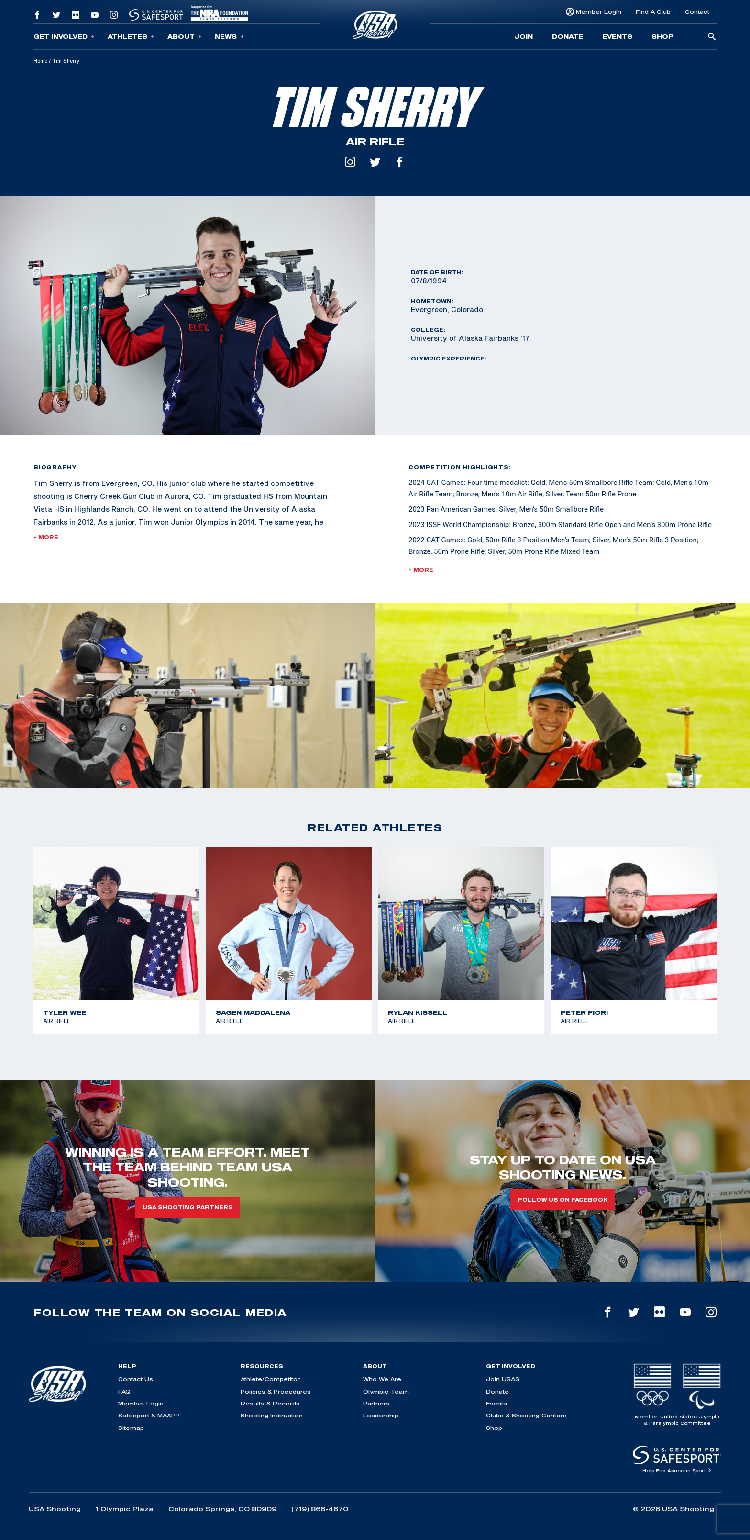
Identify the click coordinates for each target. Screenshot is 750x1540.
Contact (697, 12)
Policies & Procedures (276, 1391)
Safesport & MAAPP (149, 1415)
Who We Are (382, 1379)
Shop (662, 36)
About (184, 37)
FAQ (124, 1391)
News (229, 37)
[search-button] (712, 37)
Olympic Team (386, 1391)
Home (40, 61)
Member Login (598, 11)
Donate (567, 36)
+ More (45, 537)
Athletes (131, 37)
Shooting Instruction (272, 1415)
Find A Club (653, 12)
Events (617, 36)
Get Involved (64, 37)
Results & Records (270, 1403)
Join (523, 36)
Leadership (380, 1415)
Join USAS (502, 1379)
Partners (376, 1403)
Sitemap (131, 1428)
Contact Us (135, 1379)
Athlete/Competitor (270, 1379)
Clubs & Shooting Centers (526, 1415)
